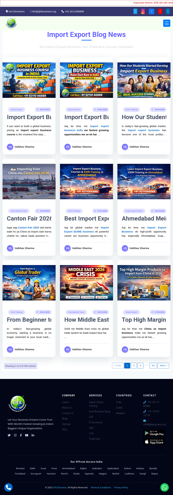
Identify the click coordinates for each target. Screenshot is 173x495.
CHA (91, 433)
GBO (91, 427)
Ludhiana (129, 473)
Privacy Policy (121, 487)
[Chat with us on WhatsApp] (164, 487)
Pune (54, 468)
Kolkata (140, 468)
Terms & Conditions (101, 487)
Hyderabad (113, 468)
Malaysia (120, 413)
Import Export (16, 109)
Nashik (115, 473)
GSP (91, 416)
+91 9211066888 (72, 11)
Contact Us (67, 413)
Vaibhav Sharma (24, 146)
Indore (127, 468)
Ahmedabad (68, 468)
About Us (67, 407)
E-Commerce (95, 422)
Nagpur (103, 473)
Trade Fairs (94, 438)
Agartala (89, 473)
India (118, 402)
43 (153, 365)
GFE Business (60, 487)
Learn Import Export (134, 211)
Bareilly (153, 468)
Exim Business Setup (99, 411)
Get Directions (15, 11)
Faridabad (20, 473)
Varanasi (51, 473)
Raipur (154, 473)
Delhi (32, 468)
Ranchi (64, 473)
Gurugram (36, 473)
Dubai (119, 407)
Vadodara (97, 468)
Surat (43, 468)
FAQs (64, 429)
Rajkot (83, 468)
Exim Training (131, 109)
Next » (163, 365)
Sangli (143, 473)
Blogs (65, 418)
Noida (76, 473)
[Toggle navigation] (166, 23)
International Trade (19, 211)
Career (65, 402)
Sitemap (66, 424)
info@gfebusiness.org (43, 11)
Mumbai (20, 468)
